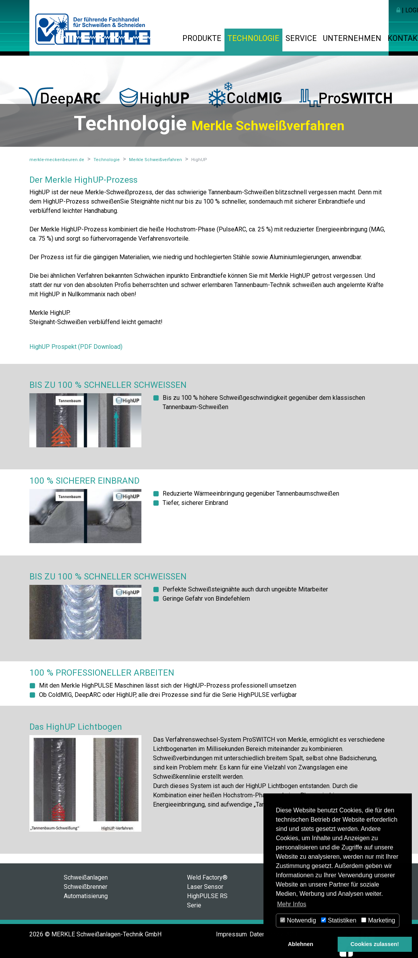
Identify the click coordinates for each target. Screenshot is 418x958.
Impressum (231, 934)
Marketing (378, 920)
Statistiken (338, 920)
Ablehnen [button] (300, 944)
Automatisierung (86, 896)
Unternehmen (352, 38)
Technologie (253, 38)
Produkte (201, 38)
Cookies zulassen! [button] (374, 944)
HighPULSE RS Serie (207, 900)
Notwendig (298, 920)
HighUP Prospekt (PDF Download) (75, 346)
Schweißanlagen (86, 877)
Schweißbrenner (85, 886)
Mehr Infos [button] (291, 904)
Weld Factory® (207, 877)
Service (301, 38)
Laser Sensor (205, 886)
